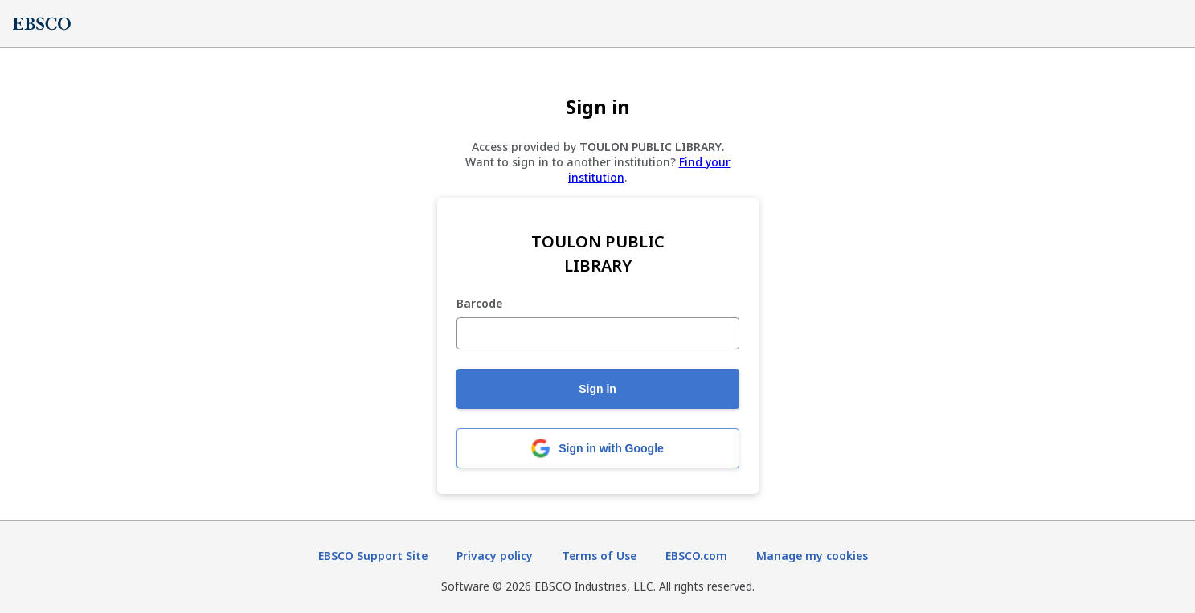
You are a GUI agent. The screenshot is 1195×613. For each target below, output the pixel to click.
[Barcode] (597, 333)
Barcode (479, 304)
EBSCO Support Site (373, 555)
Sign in (597, 388)
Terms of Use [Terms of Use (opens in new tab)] (599, 555)
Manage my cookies (812, 555)
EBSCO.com (696, 555)
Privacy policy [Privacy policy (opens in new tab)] (494, 555)
